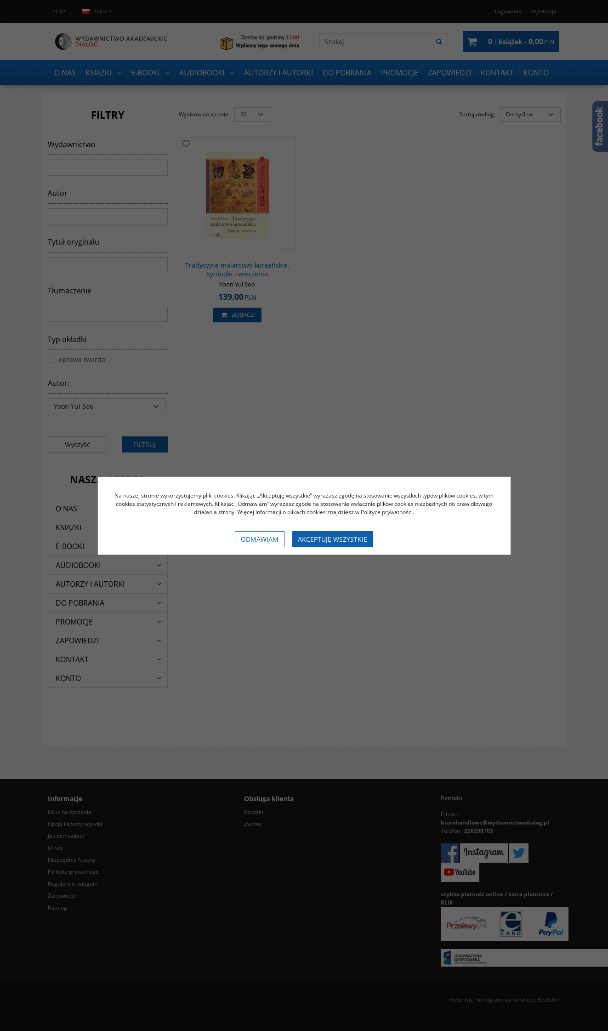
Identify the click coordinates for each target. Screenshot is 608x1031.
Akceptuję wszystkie (332, 539)
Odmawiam (259, 539)
